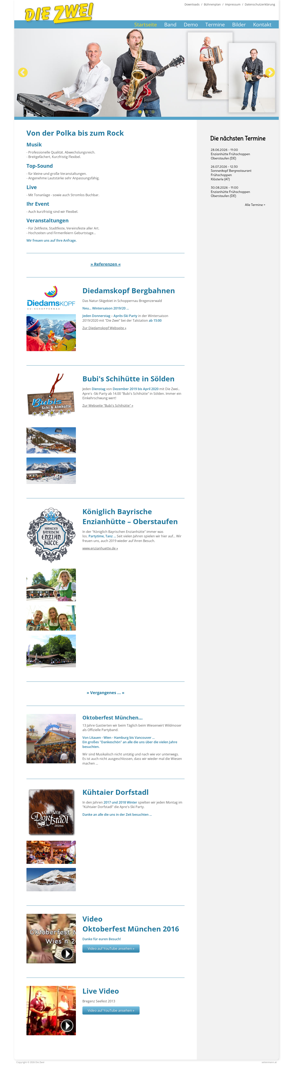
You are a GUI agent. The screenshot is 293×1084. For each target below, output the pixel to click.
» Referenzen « (106, 264)
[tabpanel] (146, 72)
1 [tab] (140, 112)
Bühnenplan (212, 4)
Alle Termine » (255, 205)
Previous (22, 72)
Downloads (192, 4)
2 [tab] (146, 112)
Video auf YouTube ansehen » (111, 948)
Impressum (233, 4)
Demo (191, 24)
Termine (215, 24)
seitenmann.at (269, 1062)
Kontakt (262, 24)
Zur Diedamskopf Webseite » (104, 328)
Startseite (145, 24)
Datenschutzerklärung (260, 4)
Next (270, 72)
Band (170, 24)
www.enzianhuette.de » (100, 548)
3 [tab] (153, 112)
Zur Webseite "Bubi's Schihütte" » (107, 405)
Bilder (239, 24)
